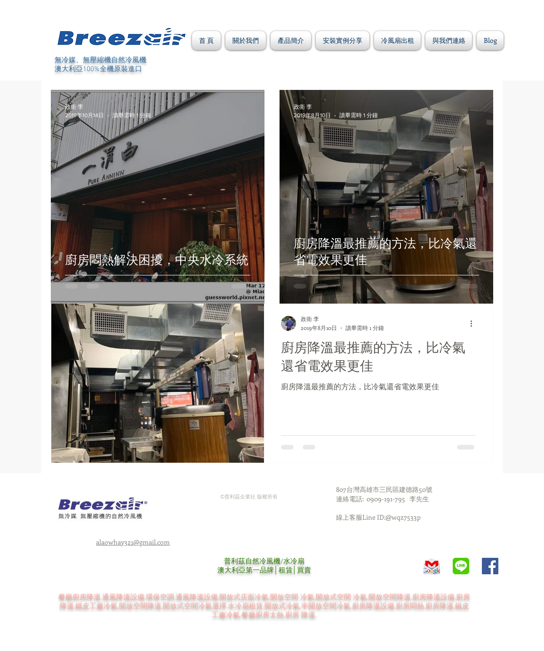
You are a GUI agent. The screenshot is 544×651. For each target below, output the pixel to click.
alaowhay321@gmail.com (133, 542)
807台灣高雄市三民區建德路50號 (384, 489)
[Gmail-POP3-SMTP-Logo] (432, 566)
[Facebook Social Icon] (490, 566)
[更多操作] (474, 323)
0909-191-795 (388, 498)
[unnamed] (461, 566)
